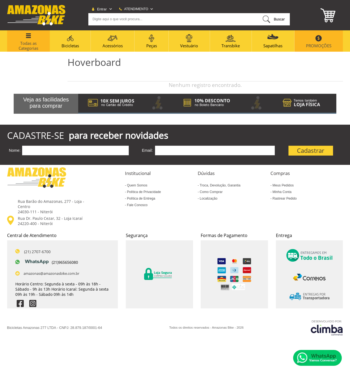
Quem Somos (136, 185)
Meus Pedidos (283, 185)
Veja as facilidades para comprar (46, 103)
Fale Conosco (137, 205)
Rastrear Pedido (284, 198)
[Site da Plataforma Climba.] (327, 328)
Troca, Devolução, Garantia (219, 185)
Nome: (15, 150)
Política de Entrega (140, 198)
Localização (208, 198)
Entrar (102, 9)
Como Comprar (211, 192)
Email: (147, 150)
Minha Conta (281, 192)
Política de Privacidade (143, 192)
